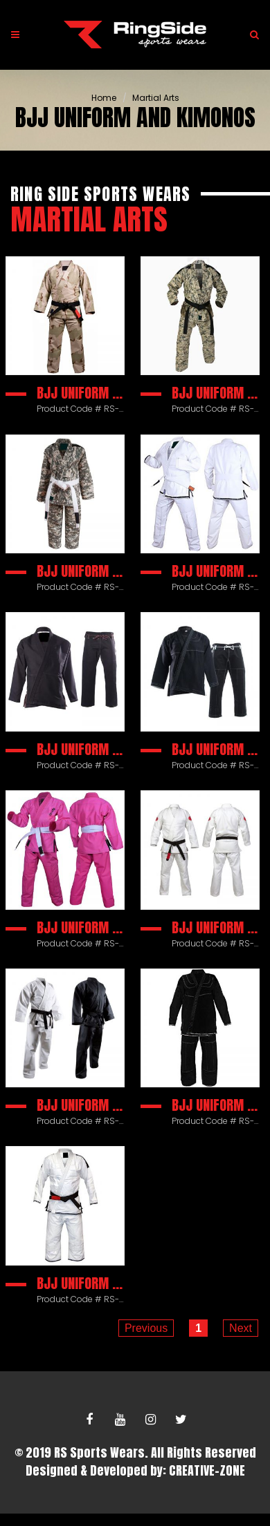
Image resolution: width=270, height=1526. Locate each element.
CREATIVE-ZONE (207, 1470)
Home (103, 98)
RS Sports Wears (99, 1452)
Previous (146, 1328)
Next (240, 1328)
